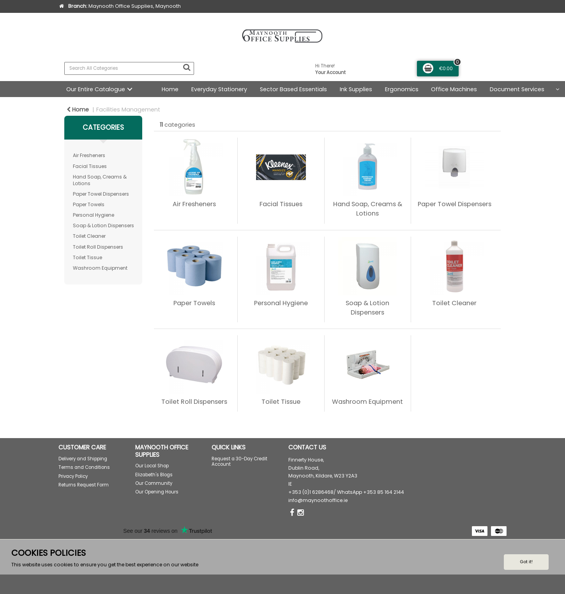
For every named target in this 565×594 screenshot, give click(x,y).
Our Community (153, 483)
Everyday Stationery (219, 89)
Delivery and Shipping (82, 459)
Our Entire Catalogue (95, 89)
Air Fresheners (89, 155)
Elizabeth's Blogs (154, 475)
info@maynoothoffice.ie (318, 500)
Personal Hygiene (93, 215)
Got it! (526, 562)
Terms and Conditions (84, 467)
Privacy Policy (73, 476)
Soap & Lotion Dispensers (103, 225)
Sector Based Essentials (293, 89)
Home (170, 89)
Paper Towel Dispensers (101, 194)
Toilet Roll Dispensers (98, 247)
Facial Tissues (90, 166)
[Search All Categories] (129, 68)
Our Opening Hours (156, 492)
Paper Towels (88, 204)
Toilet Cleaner (89, 236)
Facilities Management (128, 109)
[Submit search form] (186, 67)
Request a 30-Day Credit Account (239, 461)
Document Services (517, 89)
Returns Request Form (83, 485)
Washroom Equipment (100, 268)
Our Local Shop (152, 466)
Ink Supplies (356, 89)
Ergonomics (401, 89)
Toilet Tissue (87, 257)
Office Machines (454, 89)
